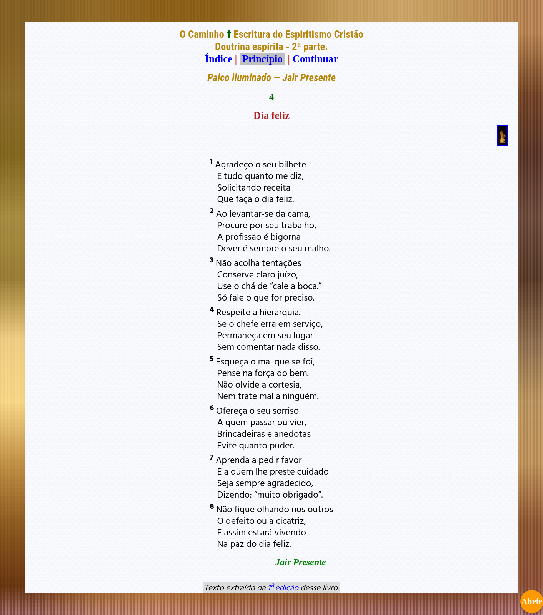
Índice (218, 59)
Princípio (262, 59)
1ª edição (283, 587)
